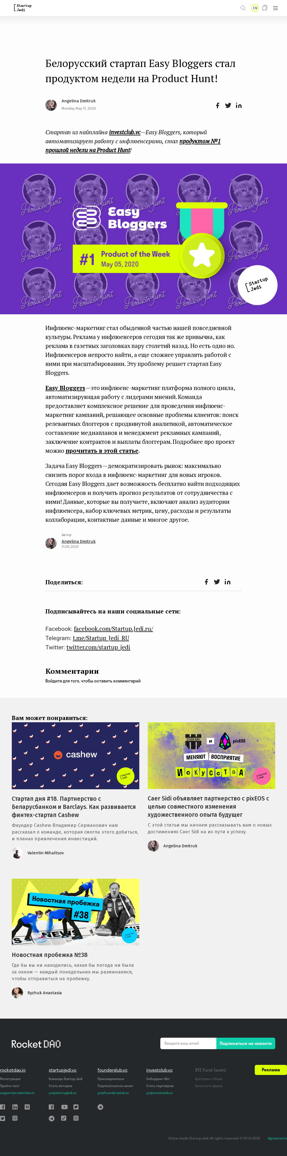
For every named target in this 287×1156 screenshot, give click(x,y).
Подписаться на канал (115, 1086)
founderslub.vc (113, 1070)
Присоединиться (111, 1079)
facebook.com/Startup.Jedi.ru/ (113, 629)
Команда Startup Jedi (65, 1079)
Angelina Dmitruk (79, 100)
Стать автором (60, 1086)
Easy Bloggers (65, 388)
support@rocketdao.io (17, 1093)
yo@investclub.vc (159, 1093)
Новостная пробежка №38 (50, 955)
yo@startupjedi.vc (63, 1093)
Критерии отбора (208, 1079)
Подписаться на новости (246, 1043)
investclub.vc (159, 1070)
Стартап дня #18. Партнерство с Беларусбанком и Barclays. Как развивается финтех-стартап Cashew (74, 807)
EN (255, 8)
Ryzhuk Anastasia (44, 992)
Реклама (271, 1069)
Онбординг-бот (158, 1079)
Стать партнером (160, 1086)
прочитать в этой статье (102, 450)
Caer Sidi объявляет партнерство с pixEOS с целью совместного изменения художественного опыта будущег (208, 806)
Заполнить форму (209, 1086)
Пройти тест (9, 1086)
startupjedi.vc (63, 1070)
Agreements (277, 1138)
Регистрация (10, 1079)
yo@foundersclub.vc (113, 1093)
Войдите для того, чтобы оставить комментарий (93, 681)
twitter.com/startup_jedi (98, 647)
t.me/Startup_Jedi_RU (101, 638)
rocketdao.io (13, 1070)
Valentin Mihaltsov (45, 852)
